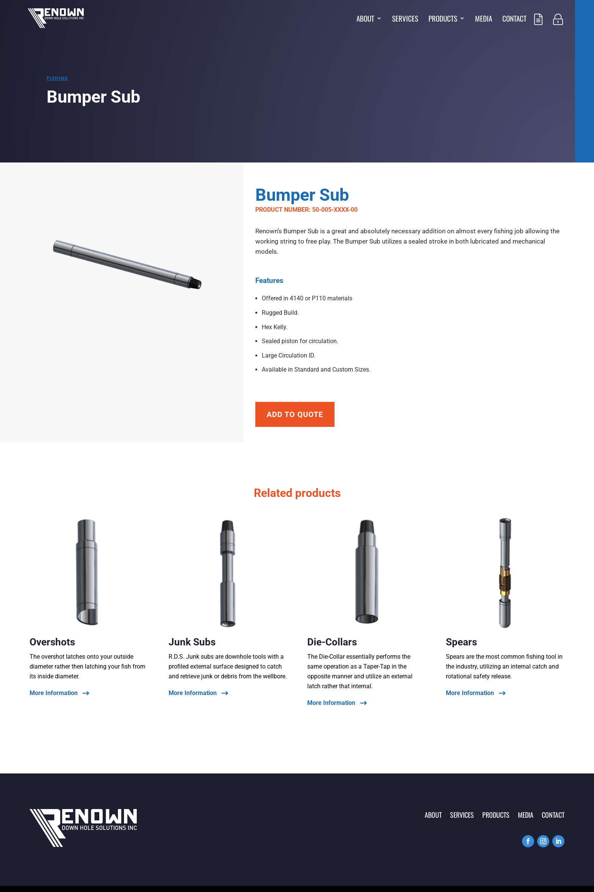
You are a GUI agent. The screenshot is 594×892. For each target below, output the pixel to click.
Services (405, 19)
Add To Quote (295, 414)
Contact (514, 19)
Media (483, 19)
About (365, 19)
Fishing (57, 78)
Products (442, 19)
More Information (54, 693)
